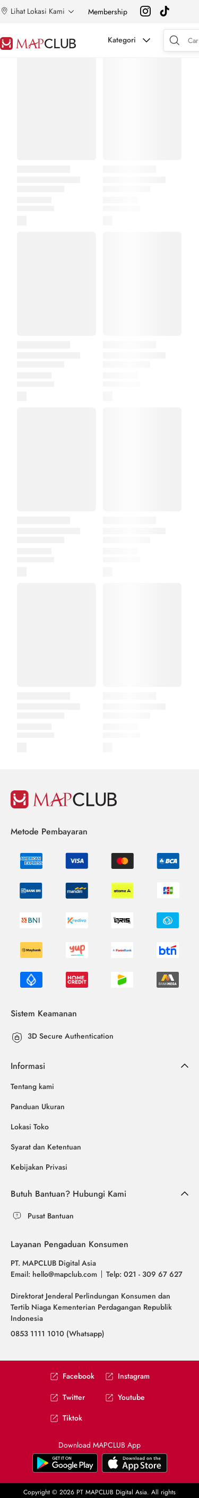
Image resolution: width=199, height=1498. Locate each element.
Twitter (67, 1397)
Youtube (125, 1397)
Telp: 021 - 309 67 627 (144, 1274)
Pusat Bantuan (51, 1216)
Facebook (72, 1376)
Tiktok (66, 1418)
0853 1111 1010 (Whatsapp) (58, 1333)
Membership (107, 11)
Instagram (127, 1376)
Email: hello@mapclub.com (54, 1274)
